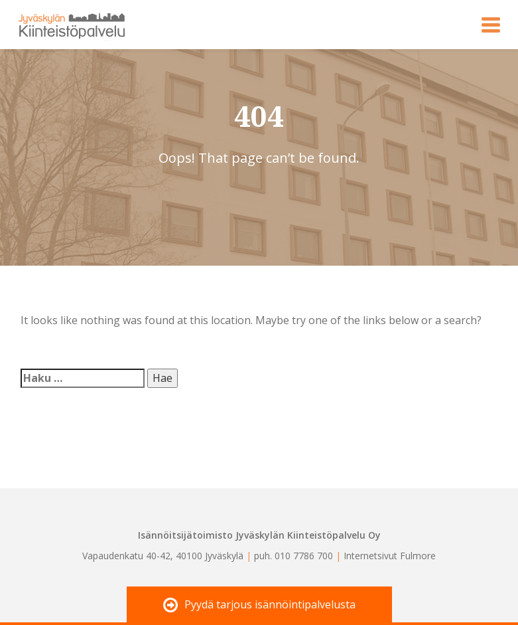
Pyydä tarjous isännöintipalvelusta (259, 605)
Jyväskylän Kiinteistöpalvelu (64, 24)
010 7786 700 (304, 555)
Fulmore (418, 555)
